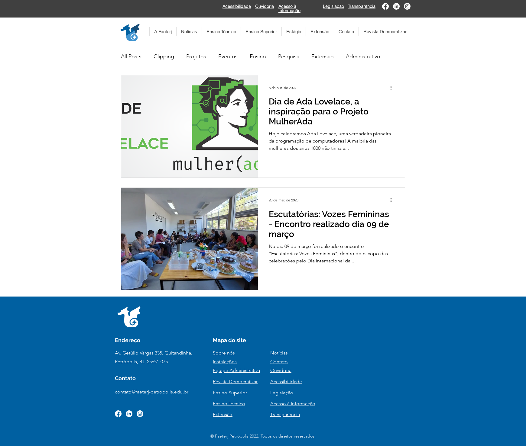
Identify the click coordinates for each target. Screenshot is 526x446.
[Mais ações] (393, 87)
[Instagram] (407, 6)
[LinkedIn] (396, 6)
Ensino (258, 56)
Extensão (322, 56)
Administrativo (363, 56)
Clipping (164, 56)
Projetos (196, 56)
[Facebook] (385, 6)
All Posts (131, 56)
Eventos (228, 56)
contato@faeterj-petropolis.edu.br (151, 392)
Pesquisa (288, 56)
